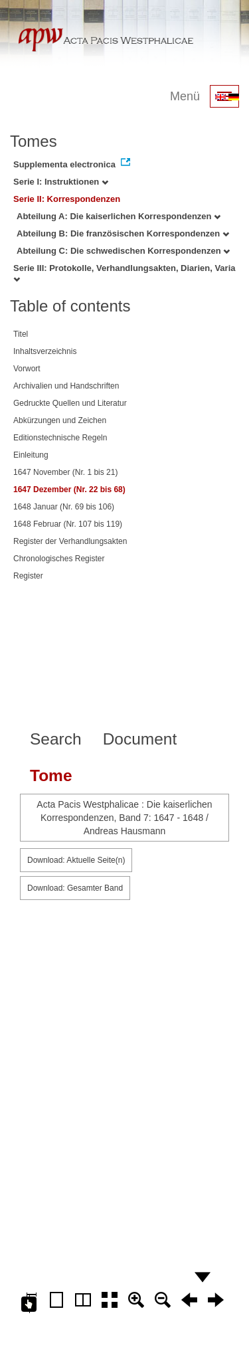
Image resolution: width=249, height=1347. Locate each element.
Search (56, 739)
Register (28, 576)
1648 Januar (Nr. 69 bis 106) (63, 506)
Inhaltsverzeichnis (44, 351)
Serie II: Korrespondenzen (66, 199)
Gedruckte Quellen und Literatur (70, 403)
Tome (51, 775)
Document (140, 739)
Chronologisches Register (58, 558)
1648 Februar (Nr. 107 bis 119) (67, 524)
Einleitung (30, 455)
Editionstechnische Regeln (60, 437)
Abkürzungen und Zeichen (59, 420)
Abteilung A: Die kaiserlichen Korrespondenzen (118, 216)
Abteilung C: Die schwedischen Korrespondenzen (123, 251)
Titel (20, 334)
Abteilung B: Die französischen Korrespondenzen (123, 233)
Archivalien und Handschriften (66, 386)
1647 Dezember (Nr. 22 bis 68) (69, 489)
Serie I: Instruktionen (60, 182)
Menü (185, 96)
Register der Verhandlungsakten (70, 541)
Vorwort (27, 368)
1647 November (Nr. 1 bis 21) (65, 472)
